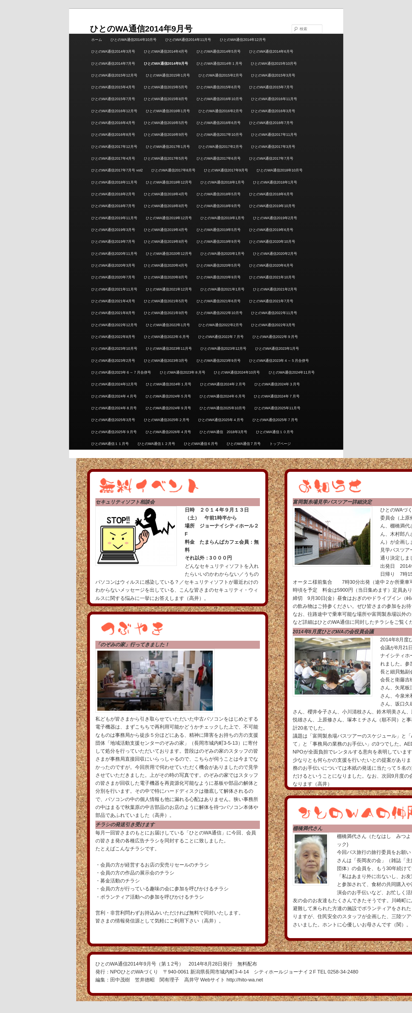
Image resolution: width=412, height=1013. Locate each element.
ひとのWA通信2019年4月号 (166, 230)
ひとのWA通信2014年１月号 (219, 63)
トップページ (280, 444)
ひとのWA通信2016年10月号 (220, 99)
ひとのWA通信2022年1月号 (168, 325)
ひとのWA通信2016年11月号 (274, 99)
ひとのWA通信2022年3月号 (273, 325)
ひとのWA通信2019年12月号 (169, 218)
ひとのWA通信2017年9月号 (226, 170)
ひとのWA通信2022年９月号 (275, 337)
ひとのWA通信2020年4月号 (166, 265)
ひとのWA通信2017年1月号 (168, 147)
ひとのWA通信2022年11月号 (274, 313)
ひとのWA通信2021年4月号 (113, 301)
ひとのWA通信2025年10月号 (223, 408)
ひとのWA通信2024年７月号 (276, 396)
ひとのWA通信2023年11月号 (169, 348)
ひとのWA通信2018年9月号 (219, 206)
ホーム (96, 40)
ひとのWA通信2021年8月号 (113, 313)
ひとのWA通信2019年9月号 (219, 241)
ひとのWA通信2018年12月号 (169, 182)
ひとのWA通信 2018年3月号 (223, 432)
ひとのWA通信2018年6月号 (271, 194)
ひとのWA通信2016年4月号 (113, 123)
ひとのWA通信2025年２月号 (166, 420)
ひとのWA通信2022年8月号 (113, 337)
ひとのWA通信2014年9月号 (141, 28)
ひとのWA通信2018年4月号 (166, 194)
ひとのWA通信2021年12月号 (169, 289)
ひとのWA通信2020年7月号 (113, 277)
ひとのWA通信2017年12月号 (114, 147)
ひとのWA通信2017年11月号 (274, 134)
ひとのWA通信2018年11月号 (114, 182)
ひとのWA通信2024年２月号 (223, 384)
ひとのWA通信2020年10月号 (272, 241)
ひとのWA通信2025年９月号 (114, 432)
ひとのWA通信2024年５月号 (168, 396)
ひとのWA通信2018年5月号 (219, 194)
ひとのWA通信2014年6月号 (271, 51)
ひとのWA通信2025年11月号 (277, 408)
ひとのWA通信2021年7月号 (271, 301)
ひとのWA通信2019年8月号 (166, 241)
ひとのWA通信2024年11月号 (292, 372)
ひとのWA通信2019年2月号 (275, 218)
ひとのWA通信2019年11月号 (114, 218)
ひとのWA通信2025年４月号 (221, 420)
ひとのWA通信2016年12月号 (114, 111)
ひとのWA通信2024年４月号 (114, 396)
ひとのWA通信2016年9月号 (166, 134)
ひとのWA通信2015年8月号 (166, 99)
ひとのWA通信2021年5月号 (166, 301)
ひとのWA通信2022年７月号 (221, 337)
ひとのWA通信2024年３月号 (277, 384)
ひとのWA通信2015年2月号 (220, 75)
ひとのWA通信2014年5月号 (219, 51)
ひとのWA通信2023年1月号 (277, 348)
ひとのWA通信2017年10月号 (220, 134)
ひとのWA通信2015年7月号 (271, 87)
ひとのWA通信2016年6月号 (219, 123)
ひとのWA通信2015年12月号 (114, 75)
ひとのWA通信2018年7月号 (113, 206)
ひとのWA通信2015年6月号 (219, 87)
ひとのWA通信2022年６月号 (166, 337)
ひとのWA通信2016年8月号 (113, 134)
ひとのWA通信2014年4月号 (166, 51)
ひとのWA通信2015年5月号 (166, 87)
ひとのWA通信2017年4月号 (113, 158)
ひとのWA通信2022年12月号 (114, 325)
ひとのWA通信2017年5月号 (166, 158)
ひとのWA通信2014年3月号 (113, 51)
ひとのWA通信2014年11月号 (188, 40)
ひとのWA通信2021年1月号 (222, 289)
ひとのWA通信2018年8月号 (166, 206)
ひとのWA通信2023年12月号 (223, 348)
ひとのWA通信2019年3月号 (113, 230)
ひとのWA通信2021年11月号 (114, 289)
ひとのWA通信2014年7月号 (113, 63)
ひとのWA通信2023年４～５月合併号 (279, 361)
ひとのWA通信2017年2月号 (220, 147)
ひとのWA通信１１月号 (110, 444)
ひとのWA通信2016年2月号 (220, 111)
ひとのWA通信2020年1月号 (222, 254)
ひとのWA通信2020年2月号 (275, 254)
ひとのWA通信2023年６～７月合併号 (121, 372)
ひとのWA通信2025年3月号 (113, 420)
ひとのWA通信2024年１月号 (168, 384)
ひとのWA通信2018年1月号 (222, 182)
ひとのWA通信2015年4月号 (113, 87)
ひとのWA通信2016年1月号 (168, 111)
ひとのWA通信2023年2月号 (113, 361)
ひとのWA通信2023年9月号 (219, 361)
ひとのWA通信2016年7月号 (271, 123)
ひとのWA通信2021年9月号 (166, 313)
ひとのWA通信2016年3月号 (273, 111)
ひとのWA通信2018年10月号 (280, 170)
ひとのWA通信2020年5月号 (219, 265)
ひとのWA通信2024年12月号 (114, 384)
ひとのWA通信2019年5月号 (219, 230)
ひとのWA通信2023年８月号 (182, 372)
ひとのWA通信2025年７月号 (275, 420)
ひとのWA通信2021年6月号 (219, 301)
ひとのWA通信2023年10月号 (114, 348)
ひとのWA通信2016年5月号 (166, 123)
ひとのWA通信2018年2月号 (113, 194)
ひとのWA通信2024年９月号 (168, 408)
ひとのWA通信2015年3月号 (273, 75)
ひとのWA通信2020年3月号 (113, 265)
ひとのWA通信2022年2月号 (220, 325)
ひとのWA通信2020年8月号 (166, 277)
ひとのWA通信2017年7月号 (271, 158)
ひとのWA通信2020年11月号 (114, 254)
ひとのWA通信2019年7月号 (113, 241)
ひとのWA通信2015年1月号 (168, 75)
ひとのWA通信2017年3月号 (273, 147)
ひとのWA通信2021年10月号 (272, 277)
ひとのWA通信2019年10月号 (272, 206)
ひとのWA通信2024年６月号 (222, 396)
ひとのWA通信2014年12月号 (243, 40)
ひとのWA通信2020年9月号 (219, 277)
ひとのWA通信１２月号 (156, 444)
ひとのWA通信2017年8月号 (173, 170)
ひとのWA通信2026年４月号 (168, 432)
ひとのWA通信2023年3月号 (166, 361)
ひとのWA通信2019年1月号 (222, 218)
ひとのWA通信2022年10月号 (220, 313)
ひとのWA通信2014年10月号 (133, 40)
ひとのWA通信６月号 (201, 444)
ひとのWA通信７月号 (244, 444)
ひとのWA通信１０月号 (275, 432)
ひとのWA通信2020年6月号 (271, 265)
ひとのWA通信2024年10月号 (237, 372)
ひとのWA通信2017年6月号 (219, 158)
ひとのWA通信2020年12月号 (169, 254)
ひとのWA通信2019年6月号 (271, 230)
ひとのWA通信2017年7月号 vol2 (117, 170)
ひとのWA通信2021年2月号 (275, 289)
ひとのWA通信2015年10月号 (274, 63)
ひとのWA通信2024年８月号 (114, 408)
